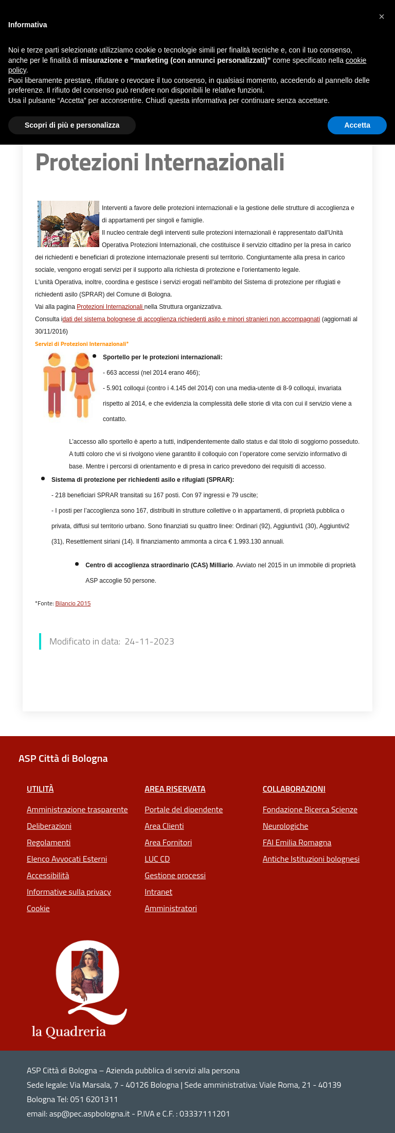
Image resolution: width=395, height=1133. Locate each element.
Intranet (158, 891)
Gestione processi (175, 875)
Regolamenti (48, 842)
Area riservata (175, 788)
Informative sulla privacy (69, 891)
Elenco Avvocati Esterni (67, 858)
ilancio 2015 (75, 603)
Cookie (38, 908)
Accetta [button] (357, 125)
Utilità (40, 788)
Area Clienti (164, 826)
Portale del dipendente (184, 809)
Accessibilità (48, 875)
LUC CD (157, 858)
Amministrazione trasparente (77, 809)
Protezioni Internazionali (110, 306)
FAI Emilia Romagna (297, 842)
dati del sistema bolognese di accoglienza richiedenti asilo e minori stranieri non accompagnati (191, 319)
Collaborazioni (294, 788)
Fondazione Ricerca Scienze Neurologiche (310, 817)
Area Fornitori (168, 842)
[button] (381, 16)
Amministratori (171, 908)
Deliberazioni (49, 826)
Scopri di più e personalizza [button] (72, 125)
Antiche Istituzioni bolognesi (311, 858)
